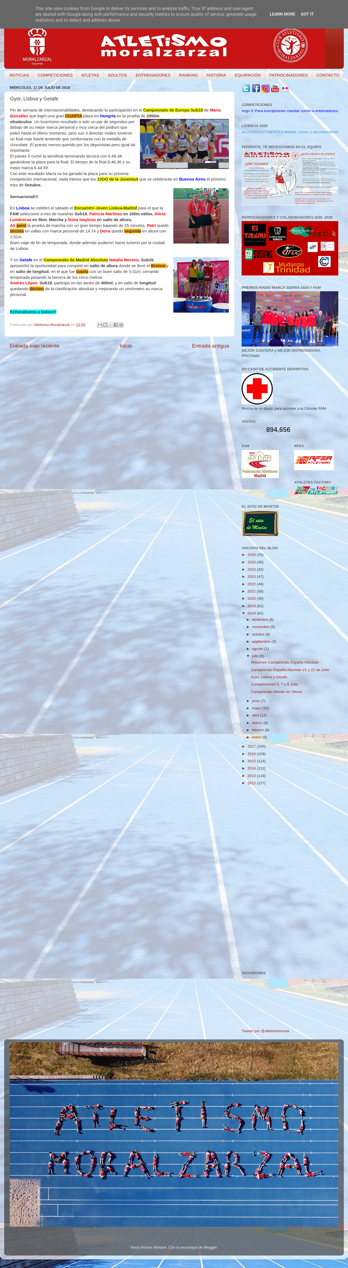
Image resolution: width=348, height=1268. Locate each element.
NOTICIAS (19, 75)
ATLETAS (90, 75)
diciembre (260, 619)
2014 (252, 768)
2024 (252, 569)
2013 (252, 776)
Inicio (126, 346)
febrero (258, 730)
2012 (252, 783)
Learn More (282, 14)
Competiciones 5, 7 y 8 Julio (274, 684)
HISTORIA (216, 75)
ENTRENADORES (153, 75)
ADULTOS (117, 75)
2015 (252, 761)
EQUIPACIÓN (248, 75)
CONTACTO (327, 75)
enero (257, 737)
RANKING (188, 75)
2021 (252, 591)
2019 (252, 606)
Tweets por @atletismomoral (265, 1031)
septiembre (262, 641)
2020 (252, 598)
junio (256, 701)
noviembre (261, 627)
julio (256, 656)
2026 (252, 555)
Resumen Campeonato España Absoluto (285, 662)
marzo (257, 723)
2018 (252, 613)
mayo (257, 708)
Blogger (210, 1247)
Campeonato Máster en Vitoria (276, 692)
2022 (252, 584)
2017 (252, 746)
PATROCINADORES (288, 75)
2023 (252, 576)
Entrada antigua (210, 346)
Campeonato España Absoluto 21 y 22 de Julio (290, 670)
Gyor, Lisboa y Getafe (269, 677)
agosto (258, 649)
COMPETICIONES (55, 75)
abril (256, 715)
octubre (259, 634)
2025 (252, 562)
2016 (252, 754)
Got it (307, 14)
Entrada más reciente (35, 346)
